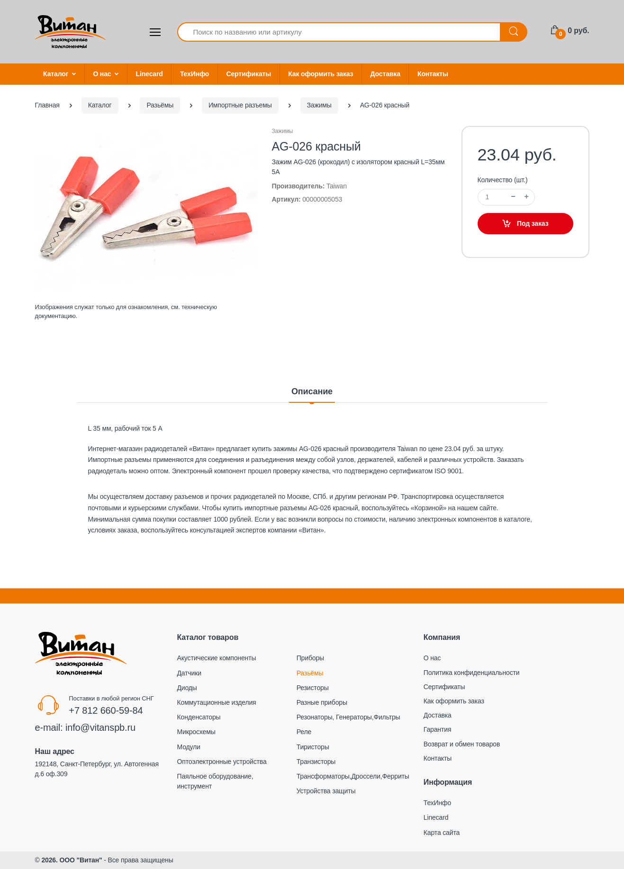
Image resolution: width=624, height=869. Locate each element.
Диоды (187, 688)
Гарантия (438, 729)
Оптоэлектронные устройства (222, 761)
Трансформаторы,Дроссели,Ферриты (353, 776)
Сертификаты (248, 74)
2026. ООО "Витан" (71, 860)
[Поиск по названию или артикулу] (339, 32)
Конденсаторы (199, 717)
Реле (304, 732)
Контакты (432, 74)
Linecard (149, 74)
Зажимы (282, 131)
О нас (102, 74)
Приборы (310, 658)
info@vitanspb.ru (100, 727)
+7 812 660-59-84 (106, 710)
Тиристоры (313, 747)
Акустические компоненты (216, 658)
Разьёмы (310, 673)
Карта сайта (442, 832)
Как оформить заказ (320, 74)
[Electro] (70, 31)
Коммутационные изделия (216, 702)
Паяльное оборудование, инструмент (215, 781)
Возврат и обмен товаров (462, 744)
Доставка (385, 74)
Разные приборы (322, 702)
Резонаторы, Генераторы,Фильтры (348, 717)
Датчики (189, 673)
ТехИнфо (194, 74)
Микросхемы (196, 732)
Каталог (55, 74)
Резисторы (313, 688)
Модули (188, 747)
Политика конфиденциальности (472, 672)
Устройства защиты (326, 791)
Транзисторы (316, 761)
